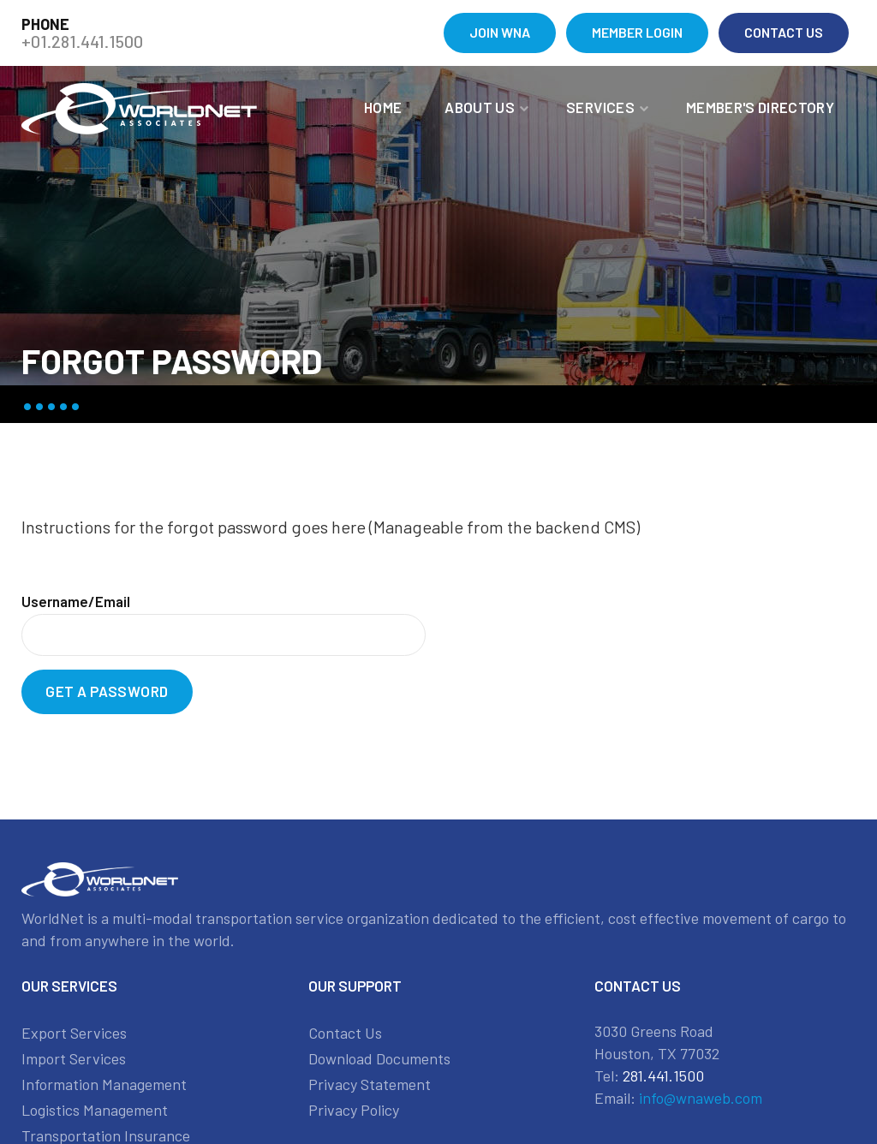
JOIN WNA (499, 32)
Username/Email (75, 601)
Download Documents (379, 1058)
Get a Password (106, 691)
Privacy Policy (353, 1109)
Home (383, 107)
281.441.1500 (663, 1075)
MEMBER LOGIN (637, 32)
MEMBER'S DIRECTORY (760, 107)
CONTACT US (783, 32)
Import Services (73, 1058)
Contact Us (345, 1032)
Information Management (104, 1084)
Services (600, 107)
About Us (479, 107)
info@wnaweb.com (700, 1097)
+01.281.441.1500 (82, 41)
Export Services (74, 1032)
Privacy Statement (369, 1084)
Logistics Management (94, 1109)
